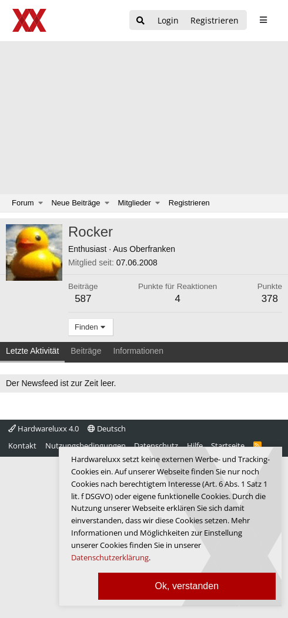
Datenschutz (156, 445)
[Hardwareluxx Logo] (30, 20)
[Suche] (140, 21)
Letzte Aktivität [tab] (32, 350)
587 (83, 298)
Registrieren (189, 202)
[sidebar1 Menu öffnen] (263, 20)
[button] (41, 203)
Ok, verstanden (187, 586)
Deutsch (107, 428)
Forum (23, 202)
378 (270, 298)
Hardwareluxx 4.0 (43, 428)
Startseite (228, 445)
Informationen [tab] (138, 350)
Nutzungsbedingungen (85, 445)
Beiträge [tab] (86, 350)
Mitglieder (134, 202)
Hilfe (195, 445)
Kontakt (22, 445)
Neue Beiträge (75, 202)
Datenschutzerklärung (110, 557)
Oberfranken (152, 249)
